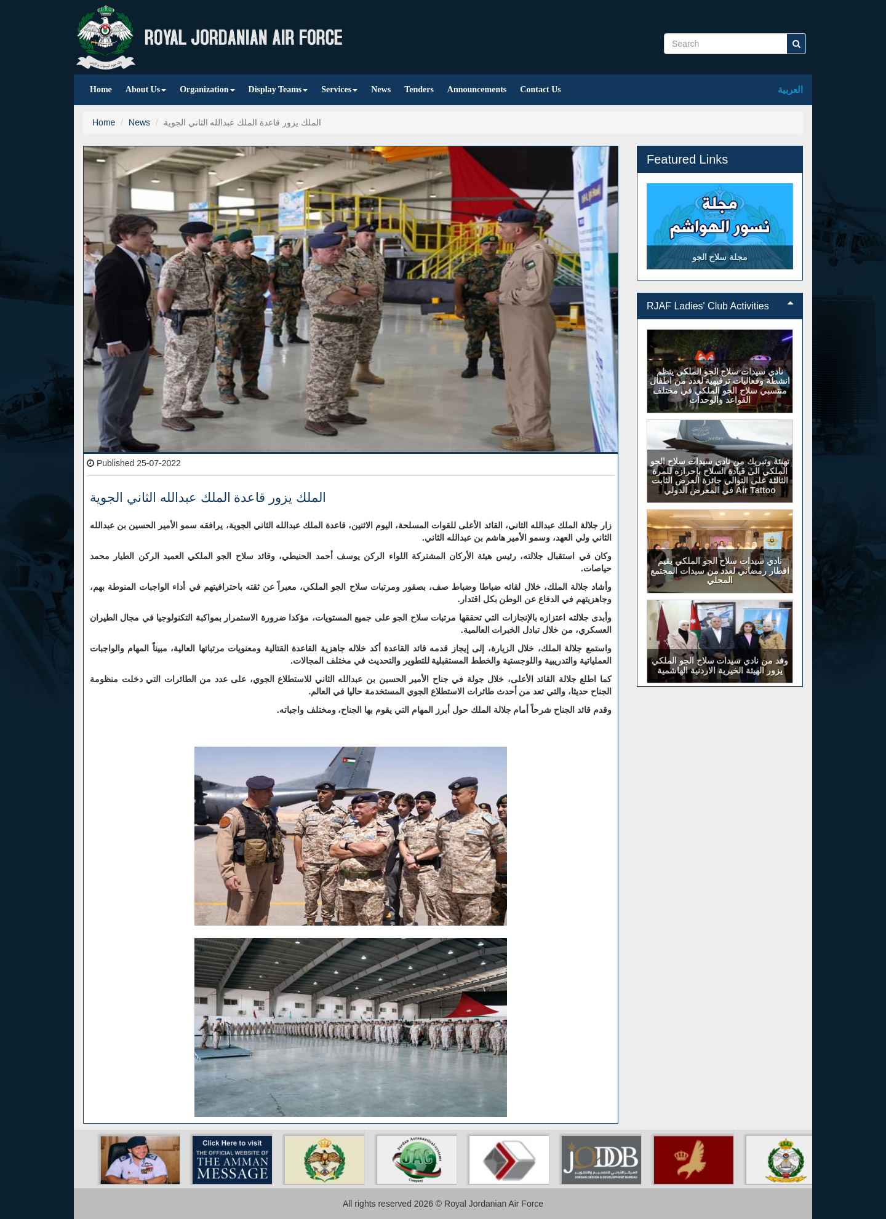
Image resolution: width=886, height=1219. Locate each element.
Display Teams (278, 89)
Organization (207, 89)
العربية (790, 89)
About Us (146, 89)
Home (101, 89)
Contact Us (540, 89)
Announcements (476, 89)
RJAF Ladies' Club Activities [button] (720, 306)
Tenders (419, 89)
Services (339, 89)
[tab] (719, 306)
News (381, 89)
